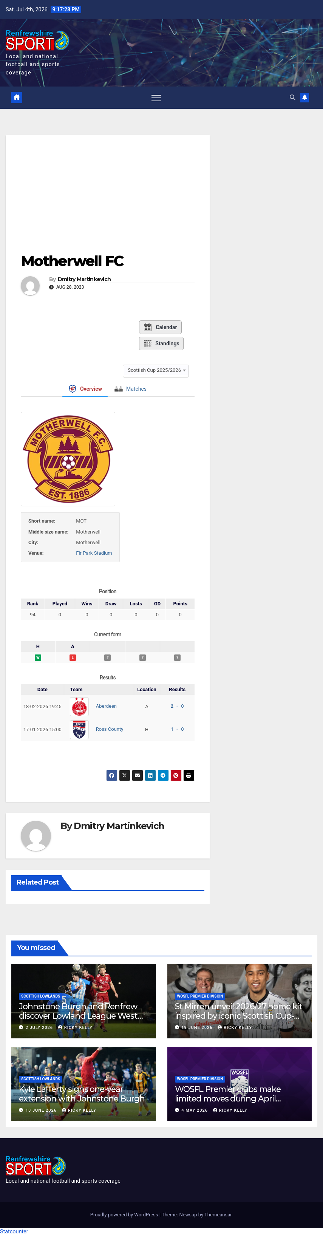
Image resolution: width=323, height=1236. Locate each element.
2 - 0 (177, 706)
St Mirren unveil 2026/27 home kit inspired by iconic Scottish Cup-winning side (238, 1015)
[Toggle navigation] (156, 98)
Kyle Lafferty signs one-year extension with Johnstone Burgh (82, 1093)
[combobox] (156, 370)
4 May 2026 (195, 1110)
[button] (292, 97)
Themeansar (218, 1214)
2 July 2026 (40, 1027)
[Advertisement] (108, 188)
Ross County (110, 729)
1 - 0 (177, 729)
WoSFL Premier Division (200, 996)
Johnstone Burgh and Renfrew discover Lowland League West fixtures (78, 1015)
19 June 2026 (197, 1027)
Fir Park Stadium (94, 553)
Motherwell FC (72, 261)
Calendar (160, 327)
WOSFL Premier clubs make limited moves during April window (228, 1098)
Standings (161, 343)
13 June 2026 (42, 1110)
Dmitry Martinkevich (84, 279)
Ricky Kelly (75, 1027)
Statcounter (14, 1231)
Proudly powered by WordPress (124, 1214)
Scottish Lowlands (40, 996)
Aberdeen (106, 706)
